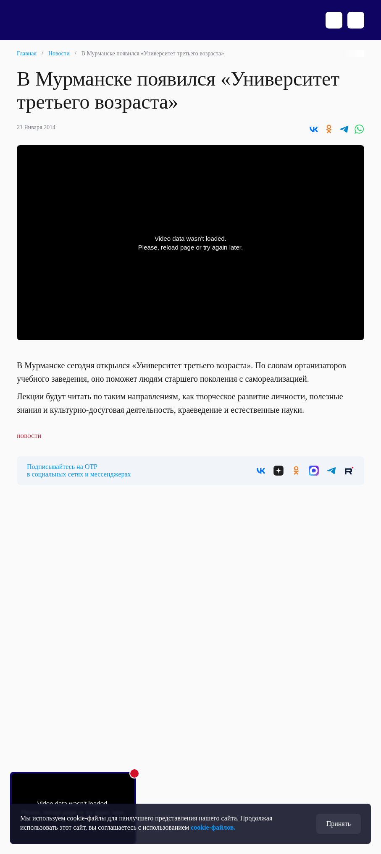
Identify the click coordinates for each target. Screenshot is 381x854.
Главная (27, 53)
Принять (338, 823)
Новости (59, 53)
